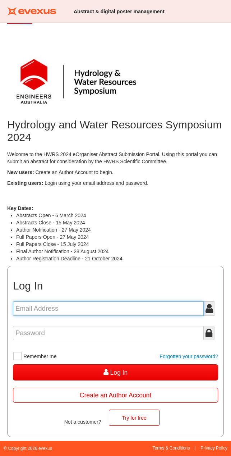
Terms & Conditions (171, 448)
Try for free (134, 418)
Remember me (34, 356)
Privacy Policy (213, 448)
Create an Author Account (115, 395)
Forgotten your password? (189, 356)
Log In (115, 372)
